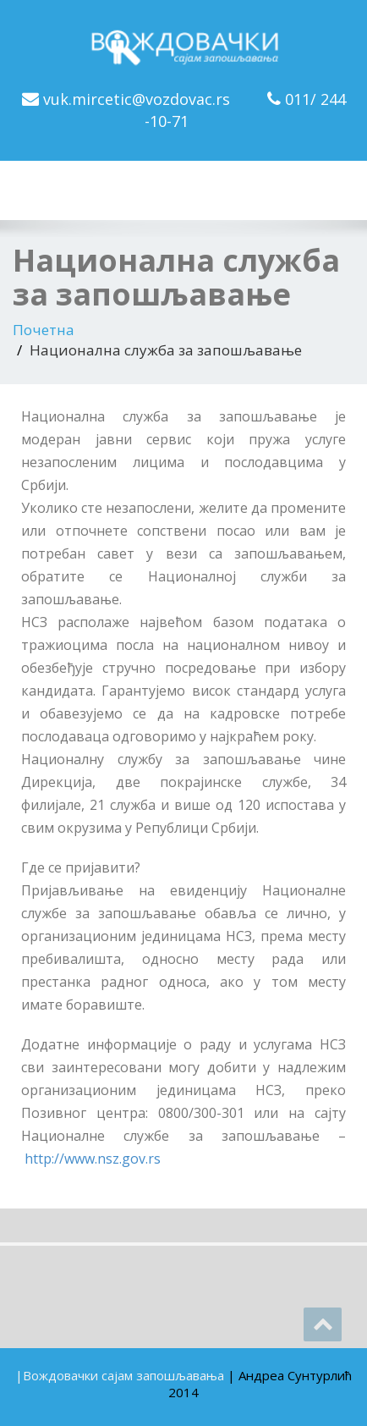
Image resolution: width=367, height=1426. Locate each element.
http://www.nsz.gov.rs (93, 1158)
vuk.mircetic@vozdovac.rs (136, 99)
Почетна (43, 329)
